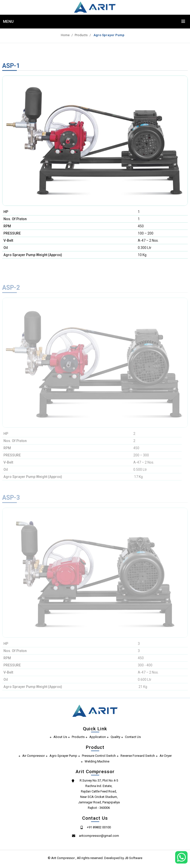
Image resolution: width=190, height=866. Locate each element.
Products (78, 35)
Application (97, 737)
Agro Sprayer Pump (106, 35)
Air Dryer (166, 756)
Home (63, 35)
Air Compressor (33, 756)
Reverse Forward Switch (137, 756)
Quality (115, 737)
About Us (60, 737)
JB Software (133, 858)
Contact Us (133, 737)
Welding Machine (97, 761)
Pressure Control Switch (99, 756)
